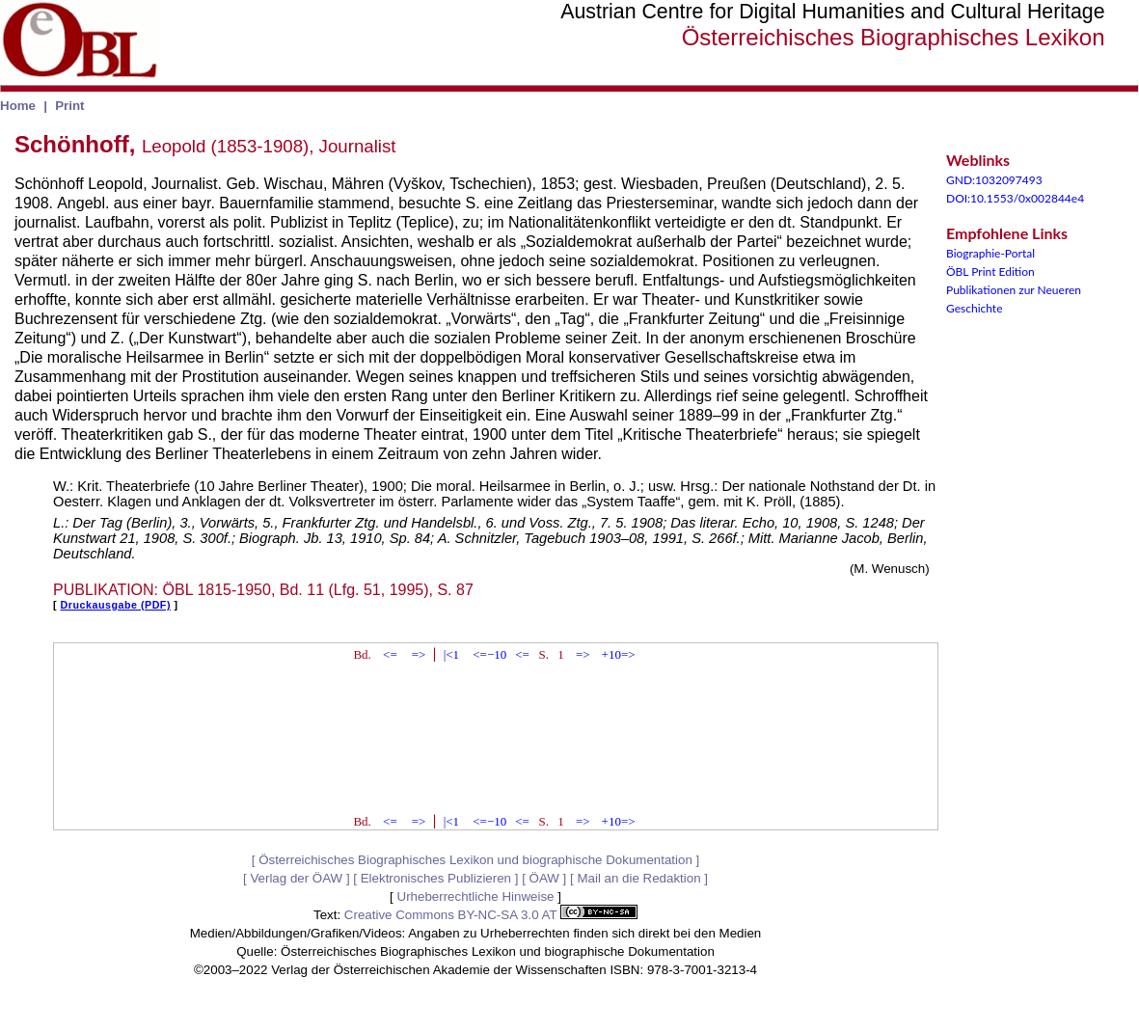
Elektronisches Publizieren (436, 878)
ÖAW (544, 878)
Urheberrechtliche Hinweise (476, 896)
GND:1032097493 (994, 180)
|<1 (451, 654)
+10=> (619, 654)
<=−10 (489, 654)
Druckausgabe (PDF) (116, 605)
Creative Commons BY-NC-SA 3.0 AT (490, 915)
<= (390, 654)
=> (419, 654)
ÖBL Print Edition (990, 271)
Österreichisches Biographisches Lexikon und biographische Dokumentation (475, 860)
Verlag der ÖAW (296, 878)
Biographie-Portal (990, 253)
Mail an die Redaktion (638, 878)
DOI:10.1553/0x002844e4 (1015, 198)
